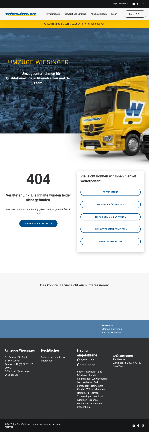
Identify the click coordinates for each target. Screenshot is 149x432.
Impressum (47, 360)
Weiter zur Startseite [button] (38, 223)
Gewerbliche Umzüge (75, 14)
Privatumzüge (53, 14)
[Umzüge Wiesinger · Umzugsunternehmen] (22, 14)
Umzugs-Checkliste (119, 4)
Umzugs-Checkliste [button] (111, 241)
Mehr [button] (115, 14)
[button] (133, 4)
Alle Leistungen (99, 14)
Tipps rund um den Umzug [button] (110, 217)
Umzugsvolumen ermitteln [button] (110, 229)
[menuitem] (119, 3)
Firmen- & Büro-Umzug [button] (110, 204)
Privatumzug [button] (111, 192)
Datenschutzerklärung (53, 357)
